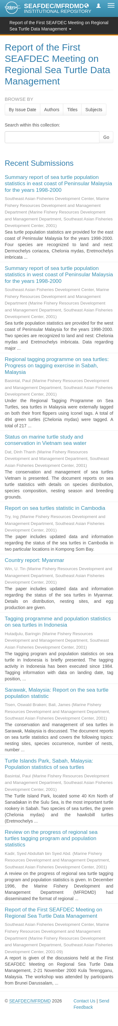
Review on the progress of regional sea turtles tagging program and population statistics (51, 838)
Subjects (93, 109)
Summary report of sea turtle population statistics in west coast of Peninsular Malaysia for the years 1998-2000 (59, 274)
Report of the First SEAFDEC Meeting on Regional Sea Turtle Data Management (53, 913)
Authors (51, 109)
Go (106, 137)
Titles (72, 109)
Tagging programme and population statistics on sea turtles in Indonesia (58, 622)
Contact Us (84, 1000)
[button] (86, 5)
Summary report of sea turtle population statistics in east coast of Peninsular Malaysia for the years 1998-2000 (58, 183)
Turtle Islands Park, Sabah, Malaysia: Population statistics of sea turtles (49, 764)
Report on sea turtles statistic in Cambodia (55, 508)
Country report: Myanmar (34, 560)
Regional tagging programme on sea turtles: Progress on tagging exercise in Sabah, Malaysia (57, 365)
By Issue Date (22, 109)
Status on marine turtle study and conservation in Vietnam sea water (46, 440)
